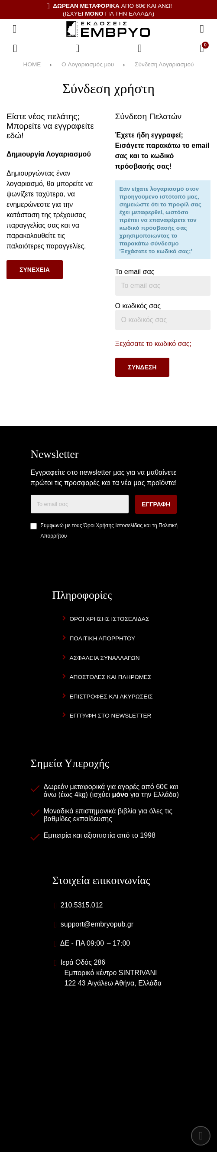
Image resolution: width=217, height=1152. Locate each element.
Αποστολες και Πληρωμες (111, 677)
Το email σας (135, 271)
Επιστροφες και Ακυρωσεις (111, 696)
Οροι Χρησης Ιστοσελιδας (109, 619)
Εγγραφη (156, 504)
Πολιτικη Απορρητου (103, 638)
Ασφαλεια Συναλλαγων (105, 658)
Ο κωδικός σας (138, 306)
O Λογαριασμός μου (88, 64)
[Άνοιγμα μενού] (14, 29)
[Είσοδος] (140, 48)
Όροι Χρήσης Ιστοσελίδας (113, 525)
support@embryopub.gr (97, 924)
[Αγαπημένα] (77, 48)
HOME (32, 64)
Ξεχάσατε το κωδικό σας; (153, 343)
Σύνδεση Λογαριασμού (164, 64)
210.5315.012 (82, 905)
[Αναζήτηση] (202, 29)
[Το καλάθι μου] (202, 48)
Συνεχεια (34, 269)
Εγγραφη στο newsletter (111, 715)
